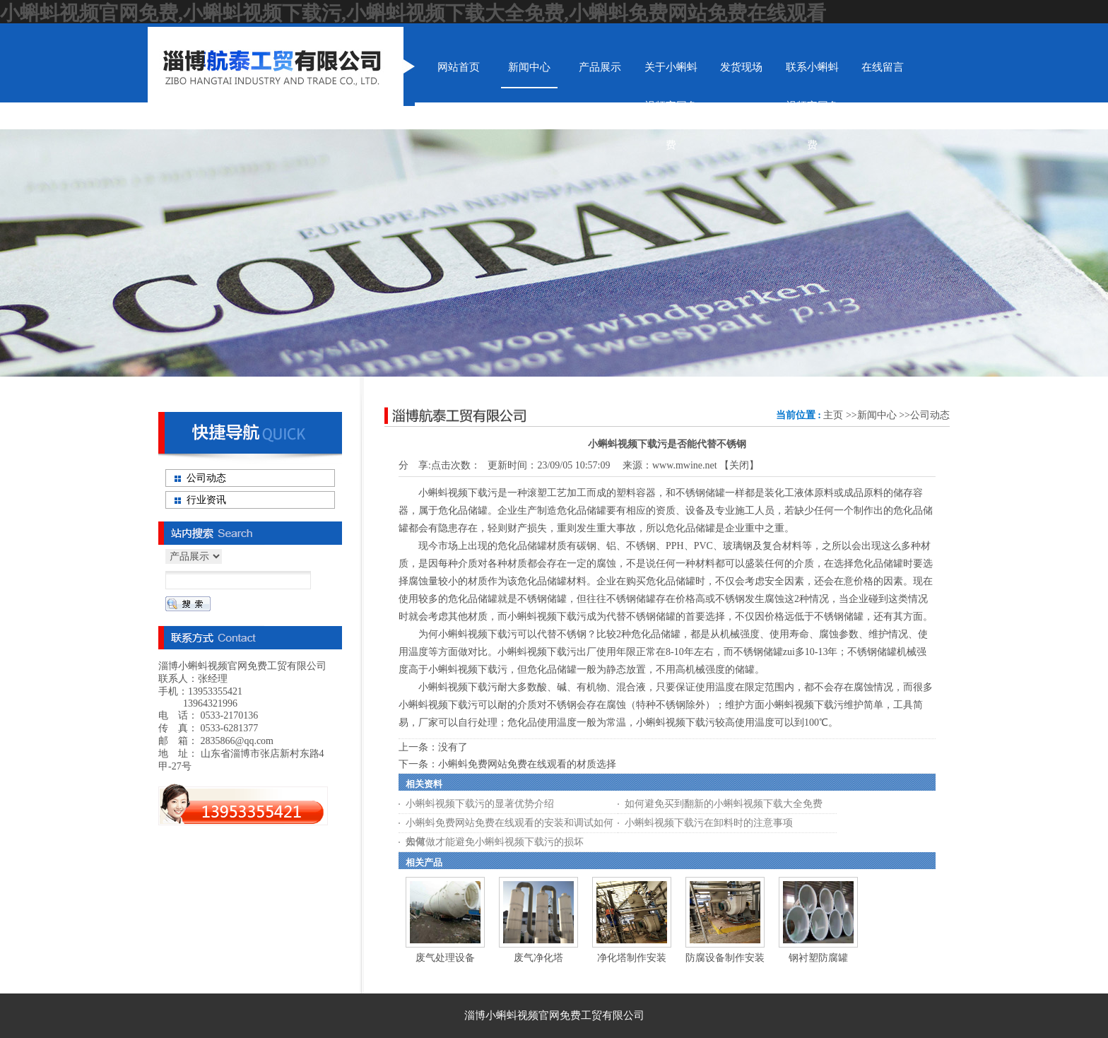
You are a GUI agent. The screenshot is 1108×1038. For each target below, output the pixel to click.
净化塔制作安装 (631, 958)
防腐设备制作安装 (725, 958)
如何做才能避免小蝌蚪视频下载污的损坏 (495, 842)
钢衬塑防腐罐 (818, 958)
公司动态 (930, 415)
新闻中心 (877, 415)
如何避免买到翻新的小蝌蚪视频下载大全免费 (724, 803)
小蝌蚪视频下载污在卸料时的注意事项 (709, 823)
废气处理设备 (445, 958)
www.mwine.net (684, 465)
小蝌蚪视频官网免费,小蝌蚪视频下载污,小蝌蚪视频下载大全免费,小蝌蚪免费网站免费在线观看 (413, 13)
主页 (833, 415)
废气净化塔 (538, 958)
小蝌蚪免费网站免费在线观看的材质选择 (527, 764)
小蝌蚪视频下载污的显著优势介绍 (480, 803)
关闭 (739, 465)
